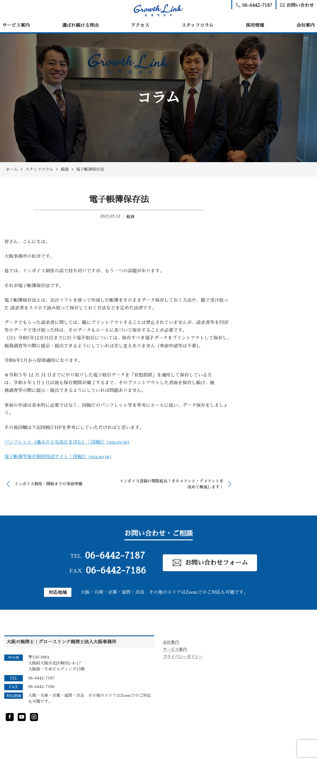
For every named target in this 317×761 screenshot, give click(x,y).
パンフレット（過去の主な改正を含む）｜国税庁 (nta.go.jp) (67, 442)
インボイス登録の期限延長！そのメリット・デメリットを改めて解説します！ (172, 484)
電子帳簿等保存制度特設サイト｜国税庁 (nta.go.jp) (58, 456)
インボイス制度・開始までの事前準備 (48, 484)
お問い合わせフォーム (210, 563)
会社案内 (305, 25)
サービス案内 (16, 25)
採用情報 (255, 25)
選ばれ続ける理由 (80, 25)
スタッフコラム (198, 25)
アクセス (140, 25)
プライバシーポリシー (183, 657)
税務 (130, 217)
